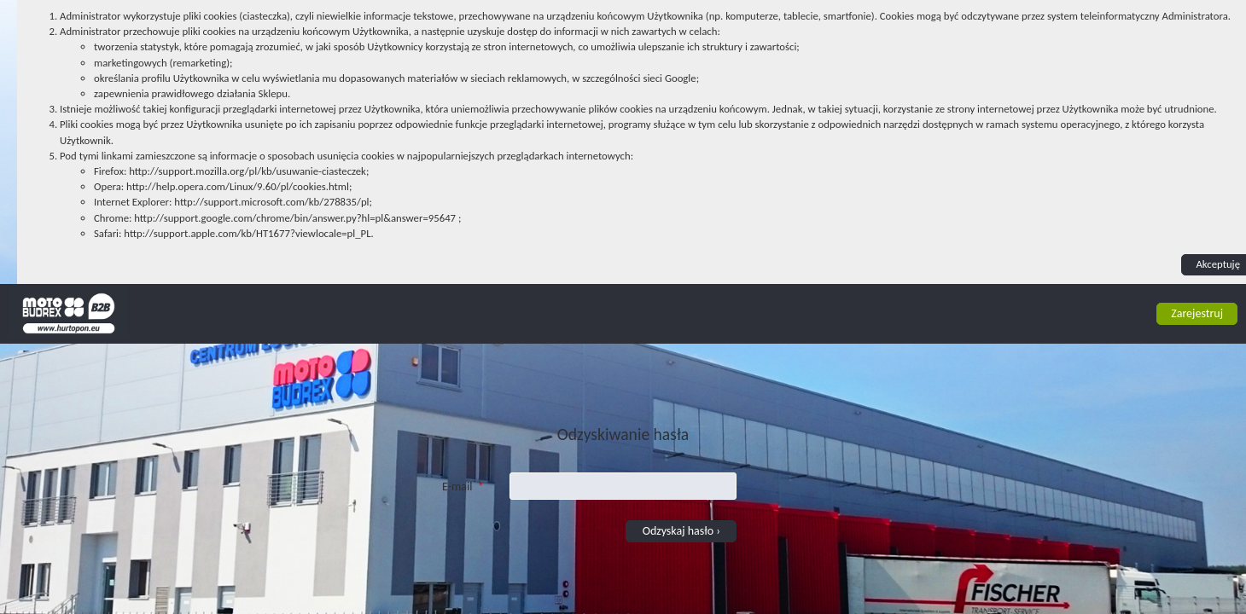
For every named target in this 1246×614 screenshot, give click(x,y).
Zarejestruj (1197, 313)
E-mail (463, 483)
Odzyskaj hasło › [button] (681, 531)
